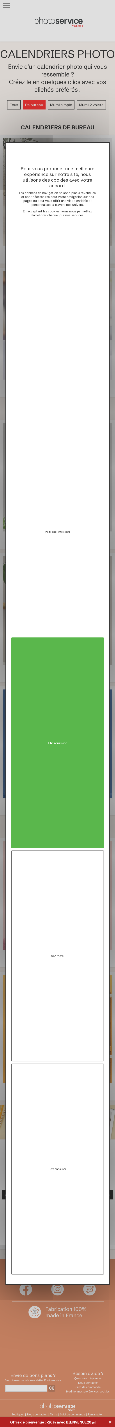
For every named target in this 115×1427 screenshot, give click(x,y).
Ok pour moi (57, 743)
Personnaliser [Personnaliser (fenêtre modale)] (57, 1169)
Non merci (57, 956)
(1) (93, 1422)
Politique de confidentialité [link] (57, 532)
